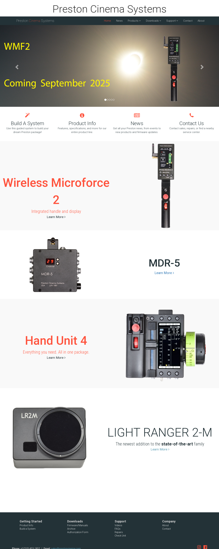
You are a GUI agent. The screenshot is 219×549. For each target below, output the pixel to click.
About (201, 20)
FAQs (117, 528)
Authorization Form (77, 532)
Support (172, 20)
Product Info (26, 525)
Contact (187, 20)
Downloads (153, 20)
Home (107, 20)
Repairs (119, 532)
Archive (71, 528)
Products (134, 20)
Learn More (56, 217)
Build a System (28, 528)
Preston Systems (35, 21)
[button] (16, 66)
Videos (118, 525)
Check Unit (120, 535)
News (119, 20)
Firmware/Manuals (77, 525)
